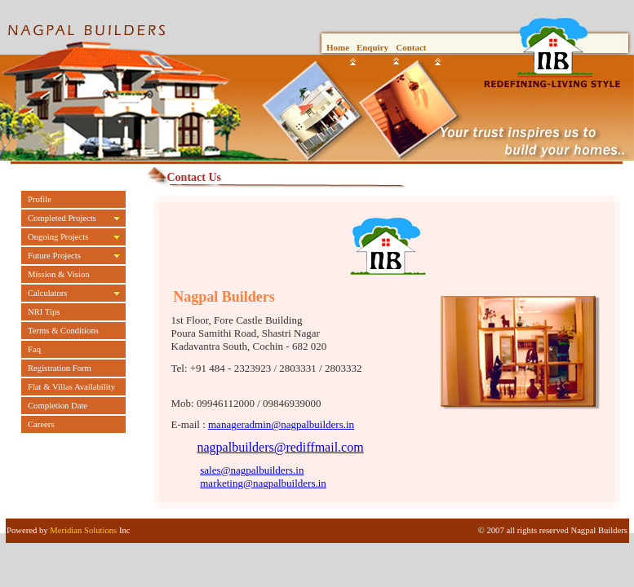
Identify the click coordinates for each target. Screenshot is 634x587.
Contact (411, 47)
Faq (34, 349)
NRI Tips (44, 311)
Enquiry (372, 47)
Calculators (48, 293)
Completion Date (57, 405)
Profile (39, 199)
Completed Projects (62, 218)
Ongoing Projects (58, 236)
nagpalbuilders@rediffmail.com (280, 447)
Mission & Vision (59, 274)
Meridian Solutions (83, 530)
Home (338, 47)
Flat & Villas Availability (71, 386)
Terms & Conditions (63, 330)
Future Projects (54, 255)
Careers (41, 424)
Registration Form (59, 368)
